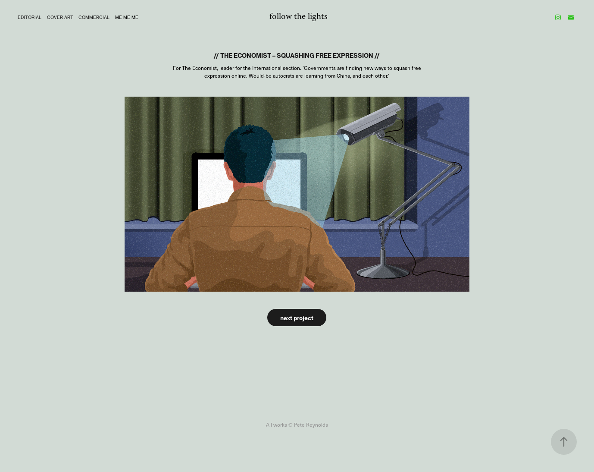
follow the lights (298, 17)
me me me (126, 17)
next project (296, 317)
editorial (29, 17)
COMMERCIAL (93, 17)
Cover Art (60, 17)
